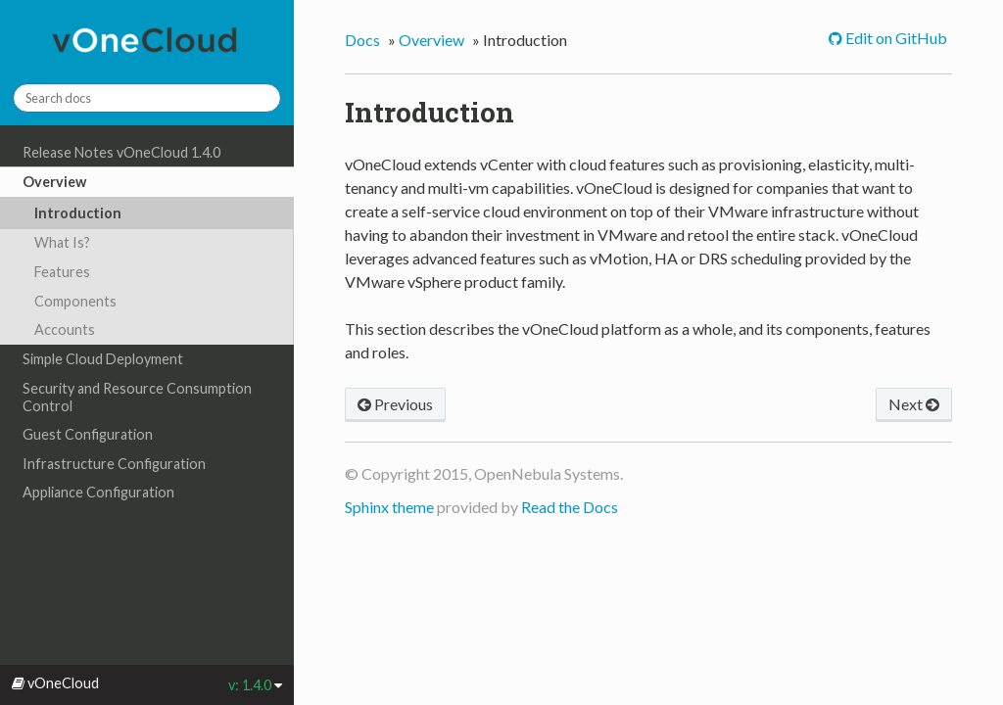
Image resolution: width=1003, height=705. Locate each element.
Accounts (64, 329)
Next (913, 404)
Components (75, 301)
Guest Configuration (88, 434)
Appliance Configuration (98, 492)
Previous (395, 404)
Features (62, 271)
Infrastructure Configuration (114, 463)
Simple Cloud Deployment (103, 359)
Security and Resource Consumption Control (137, 397)
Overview (54, 181)
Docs (362, 39)
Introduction (77, 213)
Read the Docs (569, 506)
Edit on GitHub (894, 37)
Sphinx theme (389, 506)
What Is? (62, 242)
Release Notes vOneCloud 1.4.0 (121, 152)
